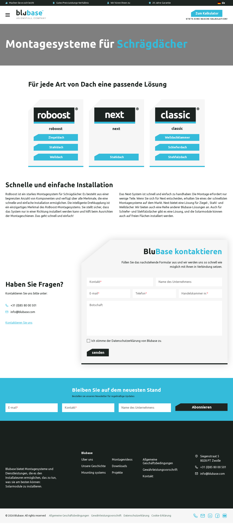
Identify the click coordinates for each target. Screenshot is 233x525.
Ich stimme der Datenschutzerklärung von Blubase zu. (126, 343)
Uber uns (87, 461)
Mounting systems (93, 474)
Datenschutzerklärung (136, 517)
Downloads (119, 468)
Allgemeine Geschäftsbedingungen (158, 463)
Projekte (117, 474)
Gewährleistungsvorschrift (160, 471)
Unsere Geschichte (93, 468)
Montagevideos (122, 461)
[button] (56, 139)
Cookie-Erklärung (161, 517)
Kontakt (148, 478)
